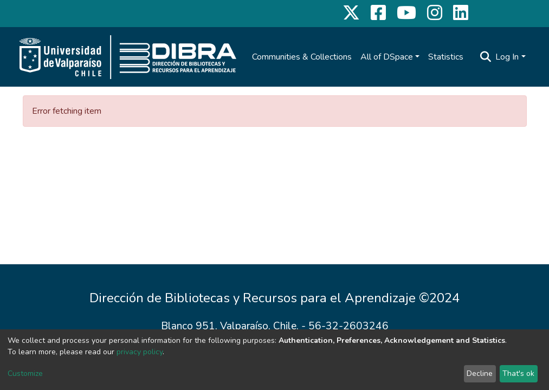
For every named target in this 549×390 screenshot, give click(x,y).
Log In (507, 57)
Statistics (445, 57)
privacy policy (140, 352)
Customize (25, 373)
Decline (480, 373)
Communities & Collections (302, 57)
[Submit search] (485, 56)
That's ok (518, 373)
